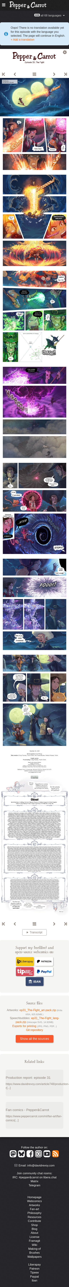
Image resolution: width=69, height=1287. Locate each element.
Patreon (34, 1268)
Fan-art (34, 1209)
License (34, 1236)
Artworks (34, 1205)
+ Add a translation (22, 39)
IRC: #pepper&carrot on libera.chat (34, 1177)
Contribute (34, 1220)
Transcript (36, 932)
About (34, 1232)
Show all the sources (34, 1039)
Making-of (34, 1248)
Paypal (34, 1276)
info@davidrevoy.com (41, 1165)
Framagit (34, 1240)
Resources (34, 1217)
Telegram (34, 1185)
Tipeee (34, 1272)
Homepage (34, 1197)
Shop (34, 1225)
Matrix (35, 1181)
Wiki (34, 1244)
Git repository (34, 1029)
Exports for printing (34, 1026)
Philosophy (34, 1213)
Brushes (34, 1252)
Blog (34, 1228)
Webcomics (34, 1201)
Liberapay (34, 1264)
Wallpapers (34, 1256)
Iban (34, 1280)
